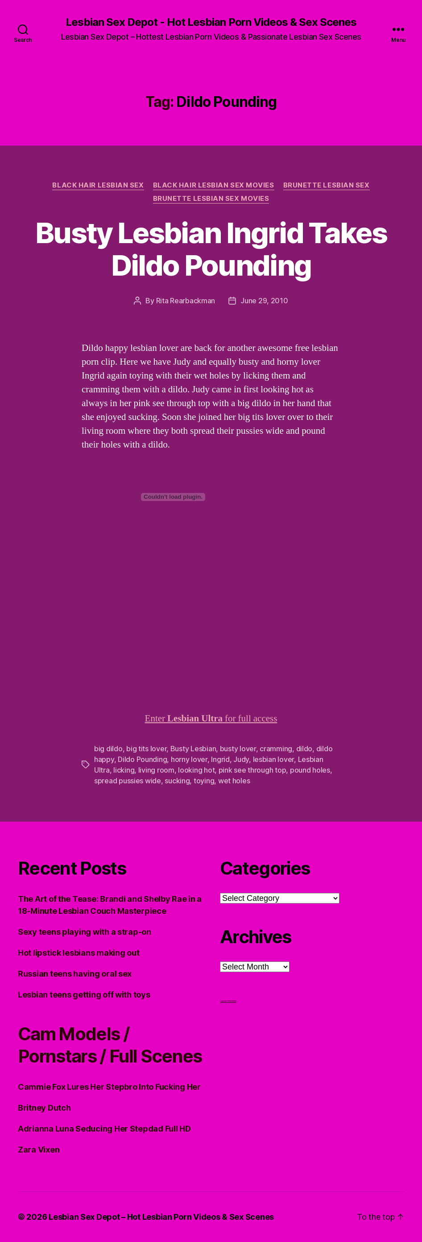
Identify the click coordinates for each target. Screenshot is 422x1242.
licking (123, 770)
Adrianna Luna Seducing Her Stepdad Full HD (104, 1128)
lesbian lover (273, 759)
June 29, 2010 (264, 300)
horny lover (189, 759)
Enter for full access (211, 719)
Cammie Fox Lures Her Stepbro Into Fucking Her (109, 1086)
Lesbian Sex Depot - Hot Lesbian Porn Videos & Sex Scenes (211, 22)
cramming (276, 748)
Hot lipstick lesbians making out (78, 952)
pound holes (310, 770)
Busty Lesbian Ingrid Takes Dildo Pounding (211, 249)
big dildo (108, 748)
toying (204, 780)
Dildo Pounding (142, 759)
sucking (177, 780)
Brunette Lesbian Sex (326, 185)
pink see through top (252, 770)
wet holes (234, 780)
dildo (304, 748)
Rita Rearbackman (185, 300)
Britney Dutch (44, 1107)
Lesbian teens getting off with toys (84, 994)
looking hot (196, 770)
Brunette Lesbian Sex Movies (211, 199)
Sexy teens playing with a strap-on (84, 932)
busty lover (238, 748)
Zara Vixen (38, 1149)
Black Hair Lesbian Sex (98, 185)
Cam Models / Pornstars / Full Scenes (110, 1045)
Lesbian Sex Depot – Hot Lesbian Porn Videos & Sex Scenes (161, 1217)
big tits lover (146, 748)
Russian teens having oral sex (75, 973)
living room (156, 770)
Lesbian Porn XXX (228, 1001)
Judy (241, 759)
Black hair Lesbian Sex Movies (213, 185)
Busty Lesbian (193, 748)
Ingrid (220, 759)
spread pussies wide (127, 780)
